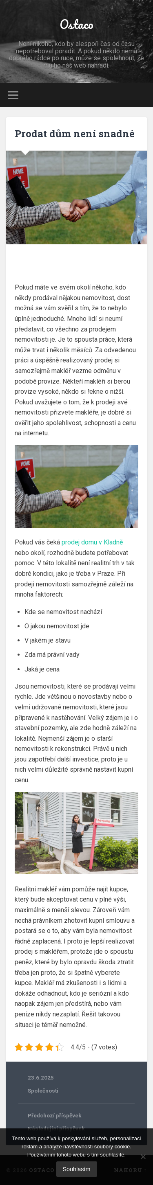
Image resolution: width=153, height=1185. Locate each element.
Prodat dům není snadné (75, 133)
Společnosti (43, 1090)
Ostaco (76, 24)
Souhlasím (77, 1169)
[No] (143, 1156)
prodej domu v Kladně (92, 542)
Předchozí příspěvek (55, 1115)
